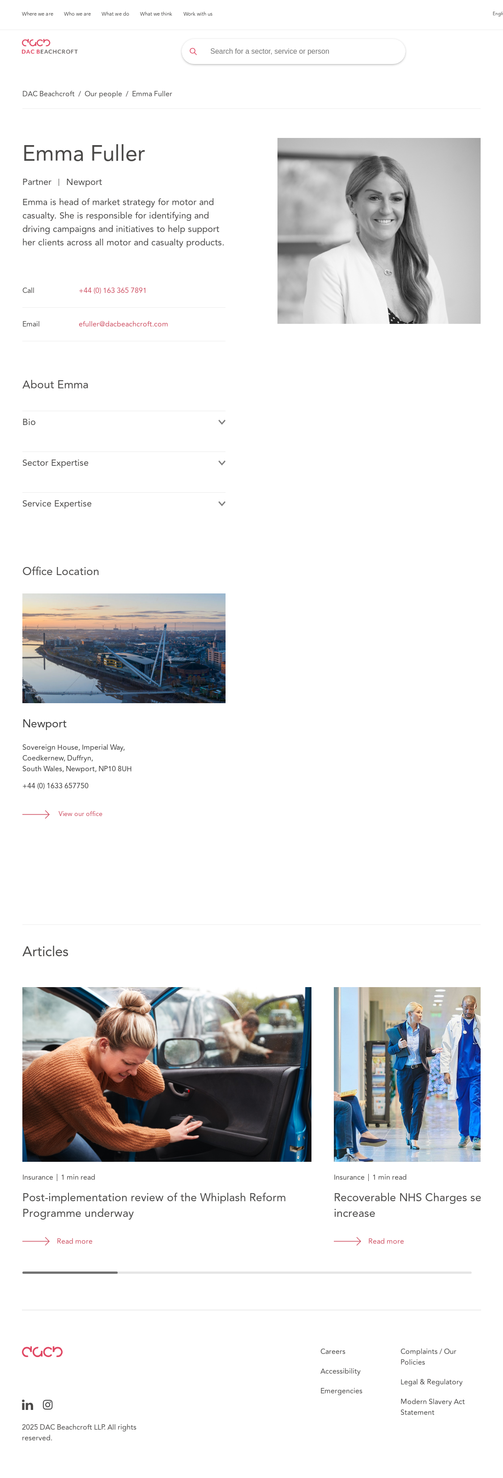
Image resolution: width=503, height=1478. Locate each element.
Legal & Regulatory (432, 1382)
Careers (332, 1351)
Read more (75, 1241)
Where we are (37, 14)
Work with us (198, 14)
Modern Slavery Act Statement (433, 1407)
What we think (156, 14)
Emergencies (341, 1391)
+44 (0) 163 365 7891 (113, 290)
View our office (80, 814)
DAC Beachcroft (48, 94)
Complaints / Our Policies (428, 1357)
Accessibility (340, 1371)
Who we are (77, 14)
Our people (103, 94)
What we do (115, 14)
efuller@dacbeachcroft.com (123, 324)
